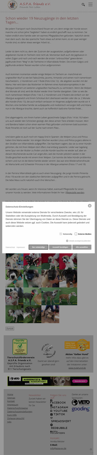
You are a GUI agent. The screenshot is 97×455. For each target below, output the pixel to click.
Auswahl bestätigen (60, 247)
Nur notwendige (38, 247)
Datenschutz (10, 247)
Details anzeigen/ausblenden (80, 241)
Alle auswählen (82, 247)
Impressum (21, 247)
